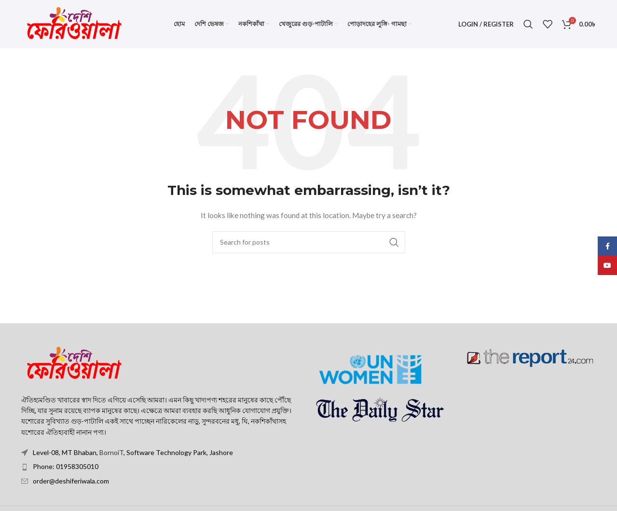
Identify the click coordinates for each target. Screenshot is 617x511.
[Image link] (74, 363)
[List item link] (161, 466)
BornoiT (111, 452)
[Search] (528, 24)
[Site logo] (74, 23)
